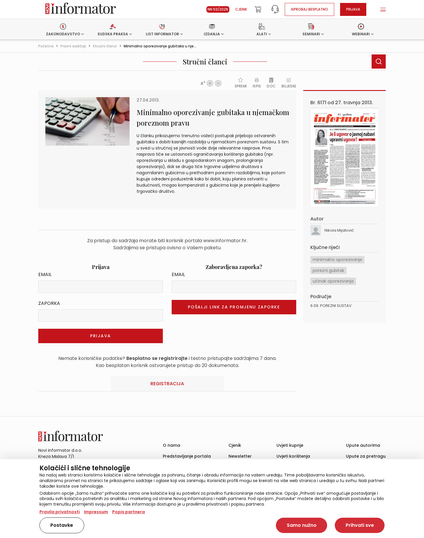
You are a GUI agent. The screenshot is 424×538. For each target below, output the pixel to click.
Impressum (96, 512)
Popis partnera (128, 512)
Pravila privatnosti (59, 512)
